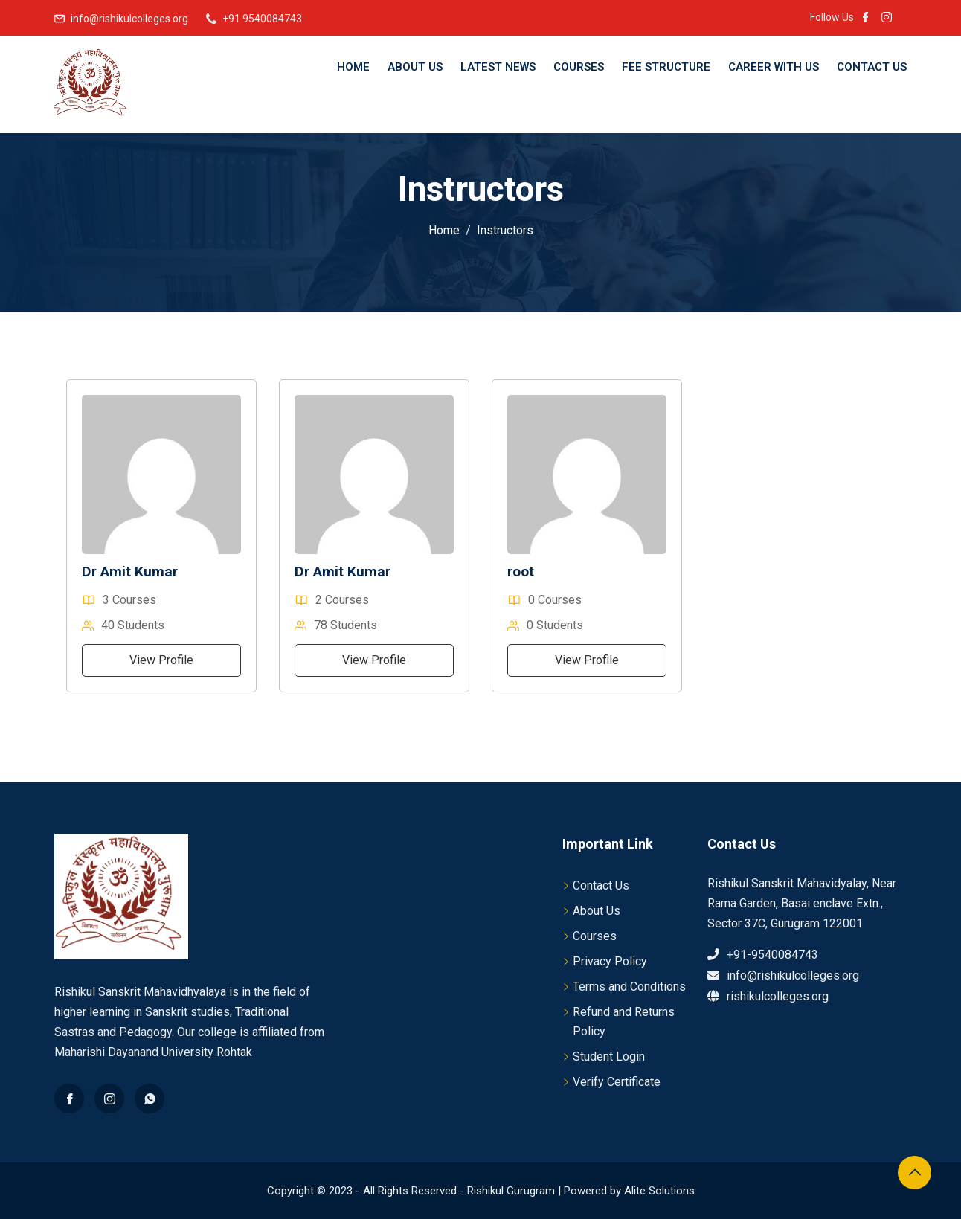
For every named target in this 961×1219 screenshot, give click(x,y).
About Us (415, 67)
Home (353, 67)
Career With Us (773, 67)
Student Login (609, 1056)
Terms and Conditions (629, 987)
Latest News (498, 67)
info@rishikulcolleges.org (129, 19)
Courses (578, 67)
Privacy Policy (610, 961)
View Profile (161, 660)
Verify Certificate (617, 1082)
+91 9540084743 (262, 19)
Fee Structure (666, 67)
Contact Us (872, 67)
